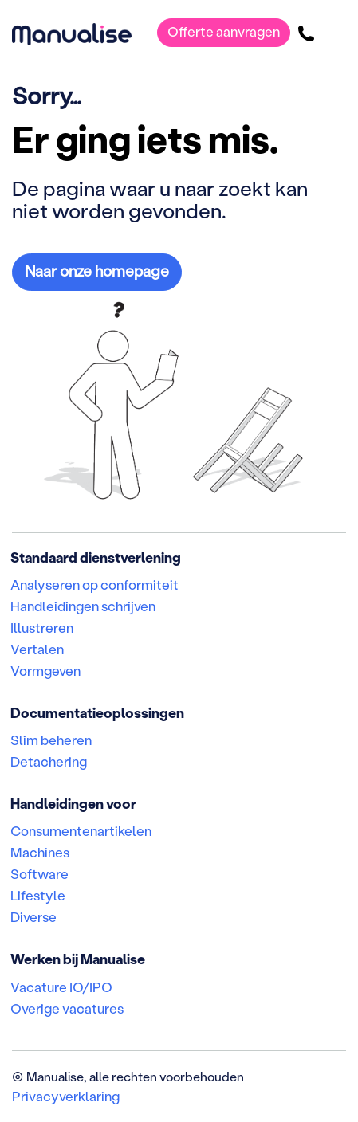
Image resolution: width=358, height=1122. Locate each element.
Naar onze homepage (97, 270)
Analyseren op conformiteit (94, 584)
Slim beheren (51, 739)
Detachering (48, 761)
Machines (39, 852)
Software (39, 873)
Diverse (33, 916)
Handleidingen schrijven (82, 605)
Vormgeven (45, 670)
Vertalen (37, 648)
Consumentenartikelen (80, 830)
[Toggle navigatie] (335, 32)
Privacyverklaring (66, 1095)
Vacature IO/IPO (61, 986)
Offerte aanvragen (223, 31)
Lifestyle (37, 895)
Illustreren (41, 627)
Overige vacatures (67, 1008)
